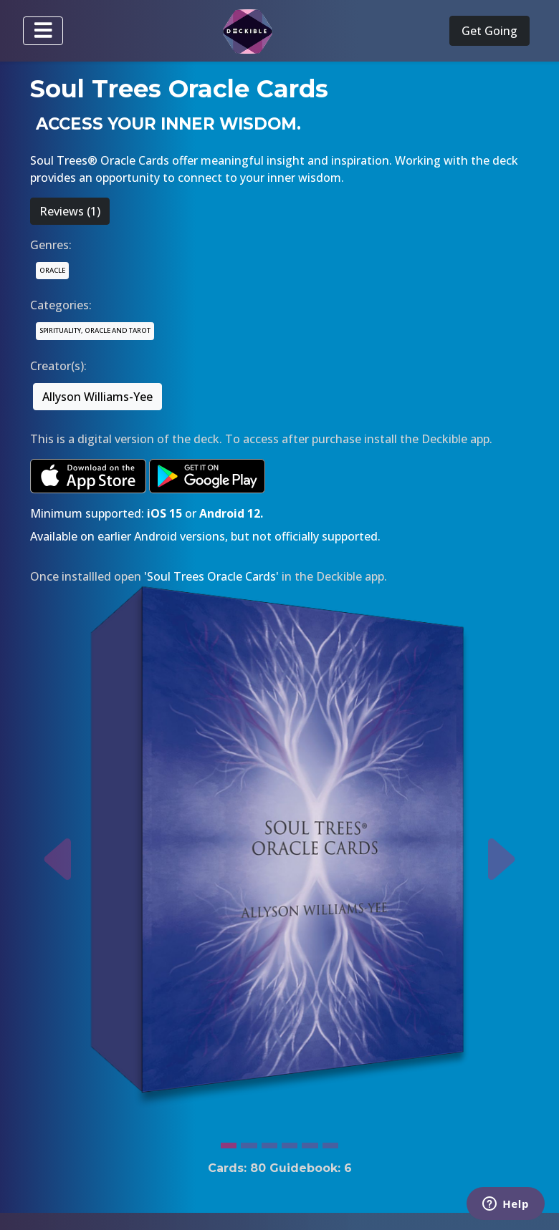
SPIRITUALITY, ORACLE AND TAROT (94, 330)
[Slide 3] (269, 1141)
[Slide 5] (309, 1141)
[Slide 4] (289, 1141)
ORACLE (52, 270)
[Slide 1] (228, 1141)
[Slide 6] (330, 1141)
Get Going (489, 31)
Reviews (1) (69, 211)
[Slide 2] (249, 1141)
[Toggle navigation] (43, 30)
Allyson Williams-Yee (97, 397)
